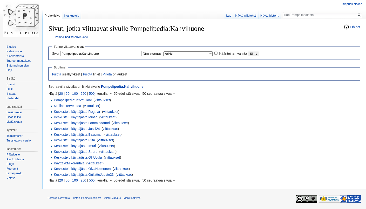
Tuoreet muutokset (19, 60)
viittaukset (102, 100)
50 (67, 93)
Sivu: (56, 53)
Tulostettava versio (19, 140)
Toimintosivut (15, 136)
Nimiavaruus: (153, 53)
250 (83, 93)
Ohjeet (355, 27)
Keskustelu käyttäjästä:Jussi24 (77, 129)
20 (61, 93)
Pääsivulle (13, 154)
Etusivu (11, 46)
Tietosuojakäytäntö (58, 197)
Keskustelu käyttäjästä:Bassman (78, 134)
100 (75, 93)
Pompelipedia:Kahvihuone (71, 36)
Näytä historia (269, 15)
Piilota (56, 74)
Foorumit (12, 168)
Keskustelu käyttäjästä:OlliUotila (78, 157)
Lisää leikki (14, 117)
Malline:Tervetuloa (67, 106)
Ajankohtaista (15, 56)
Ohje (10, 70)
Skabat (11, 93)
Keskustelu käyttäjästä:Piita (74, 140)
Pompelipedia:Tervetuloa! (73, 100)
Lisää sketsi (14, 112)
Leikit (10, 89)
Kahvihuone (14, 51)
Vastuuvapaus (112, 197)
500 (92, 93)
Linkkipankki (14, 173)
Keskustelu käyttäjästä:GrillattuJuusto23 (84, 174)
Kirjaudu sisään (352, 4)
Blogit (10, 164)
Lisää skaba (14, 121)
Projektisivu (52, 15)
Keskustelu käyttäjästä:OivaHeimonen (82, 169)
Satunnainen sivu (18, 65)
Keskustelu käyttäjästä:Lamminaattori (82, 123)
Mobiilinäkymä (132, 197)
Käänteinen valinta (233, 53)
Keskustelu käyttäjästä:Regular (77, 112)
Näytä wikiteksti (246, 15)
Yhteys (11, 178)
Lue (228, 15)
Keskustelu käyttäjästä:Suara (75, 152)
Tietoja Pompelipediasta (87, 197)
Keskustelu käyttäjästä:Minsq (75, 117)
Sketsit (11, 84)
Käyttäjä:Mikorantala (69, 163)
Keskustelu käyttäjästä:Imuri (75, 146)
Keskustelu (71, 15)
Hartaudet (13, 98)
